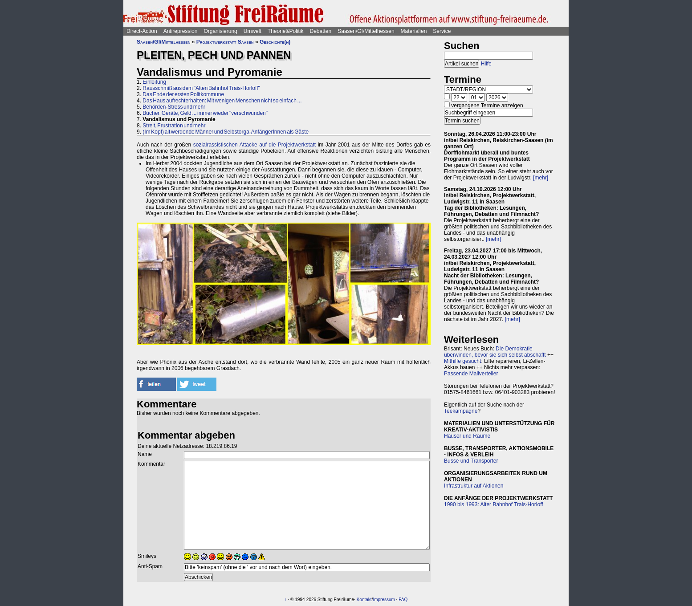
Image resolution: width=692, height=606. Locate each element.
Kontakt (364, 599)
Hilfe (486, 64)
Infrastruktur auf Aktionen (473, 486)
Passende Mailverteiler (471, 373)
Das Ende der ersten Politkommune (183, 94)
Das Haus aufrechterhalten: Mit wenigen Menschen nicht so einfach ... (221, 101)
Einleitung (154, 82)
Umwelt (252, 31)
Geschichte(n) (275, 42)
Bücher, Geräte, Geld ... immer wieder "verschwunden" (205, 113)
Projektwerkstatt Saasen (225, 42)
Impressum (384, 599)
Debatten (321, 31)
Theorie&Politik (286, 31)
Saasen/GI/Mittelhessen (366, 31)
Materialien (414, 31)
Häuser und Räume (467, 436)
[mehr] (540, 178)
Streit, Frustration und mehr (173, 125)
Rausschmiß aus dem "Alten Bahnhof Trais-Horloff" (201, 88)
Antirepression (180, 31)
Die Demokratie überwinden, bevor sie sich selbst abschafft (495, 352)
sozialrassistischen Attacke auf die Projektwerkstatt (254, 145)
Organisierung (220, 31)
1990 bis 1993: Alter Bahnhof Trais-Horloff (493, 504)
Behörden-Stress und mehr (173, 107)
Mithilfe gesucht (462, 361)
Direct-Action (141, 31)
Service (442, 31)
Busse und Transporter (471, 461)
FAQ (403, 599)
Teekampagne (460, 411)
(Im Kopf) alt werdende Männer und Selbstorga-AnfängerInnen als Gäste (225, 132)
